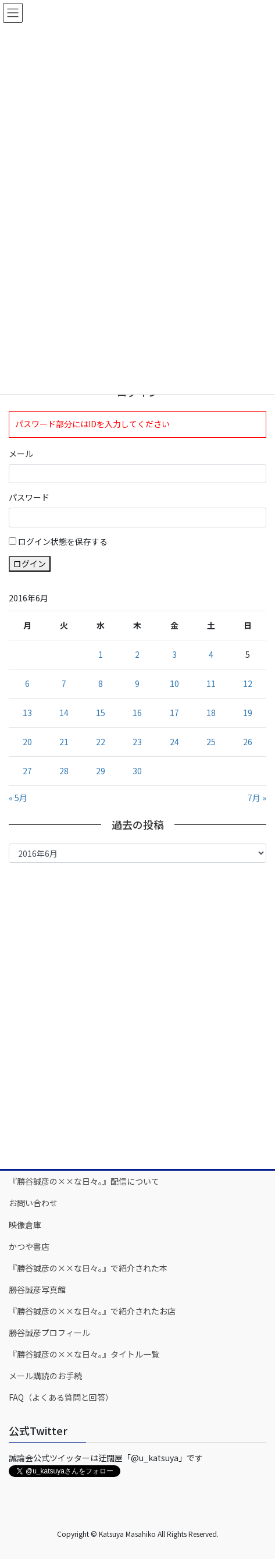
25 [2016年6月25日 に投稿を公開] (211, 741)
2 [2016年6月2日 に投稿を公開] (137, 654)
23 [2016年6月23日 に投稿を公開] (137, 741)
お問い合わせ (33, 1203)
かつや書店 (29, 1246)
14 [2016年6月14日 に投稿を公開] (64, 712)
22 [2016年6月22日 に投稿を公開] (100, 741)
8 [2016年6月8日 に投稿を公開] (100, 683)
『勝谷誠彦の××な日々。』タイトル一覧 (84, 1354)
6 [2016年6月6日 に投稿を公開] (27, 683)
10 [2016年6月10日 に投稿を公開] (174, 683)
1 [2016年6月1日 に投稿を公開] (100, 654)
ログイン (29, 563)
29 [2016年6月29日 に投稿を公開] (100, 771)
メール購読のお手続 (45, 1375)
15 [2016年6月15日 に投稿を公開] (100, 712)
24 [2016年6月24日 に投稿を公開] (174, 741)
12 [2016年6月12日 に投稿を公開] (247, 683)
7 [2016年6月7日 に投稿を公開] (64, 683)
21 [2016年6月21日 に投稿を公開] (64, 741)
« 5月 (18, 797)
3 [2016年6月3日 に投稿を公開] (174, 654)
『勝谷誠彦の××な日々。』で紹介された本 (88, 1268)
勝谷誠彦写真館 (37, 1289)
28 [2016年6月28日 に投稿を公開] (64, 771)
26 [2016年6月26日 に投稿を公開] (247, 741)
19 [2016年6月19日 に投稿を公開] (247, 712)
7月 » (257, 797)
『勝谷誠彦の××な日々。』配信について (84, 1181)
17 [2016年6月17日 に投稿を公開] (174, 712)
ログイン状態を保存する (63, 541)
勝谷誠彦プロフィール (49, 1332)
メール (21, 453)
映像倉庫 (25, 1225)
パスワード (29, 497)
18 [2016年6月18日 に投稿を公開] (211, 712)
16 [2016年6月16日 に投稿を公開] (137, 712)
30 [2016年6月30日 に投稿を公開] (137, 771)
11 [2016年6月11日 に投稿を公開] (211, 683)
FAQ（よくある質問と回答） (61, 1397)
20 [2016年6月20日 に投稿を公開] (27, 741)
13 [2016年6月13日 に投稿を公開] (27, 712)
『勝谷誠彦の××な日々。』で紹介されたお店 (92, 1311)
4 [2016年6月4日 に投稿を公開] (211, 654)
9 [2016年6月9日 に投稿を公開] (137, 683)
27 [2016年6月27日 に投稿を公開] (27, 771)
